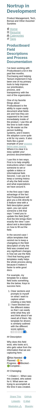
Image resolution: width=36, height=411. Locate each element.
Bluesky (29, 406)
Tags (13, 38)
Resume (15, 32)
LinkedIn (15, 401)
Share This (15, 396)
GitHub (28, 396)
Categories (17, 35)
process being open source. (19, 145)
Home (14, 29)
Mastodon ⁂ (15, 406)
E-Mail (27, 401)
